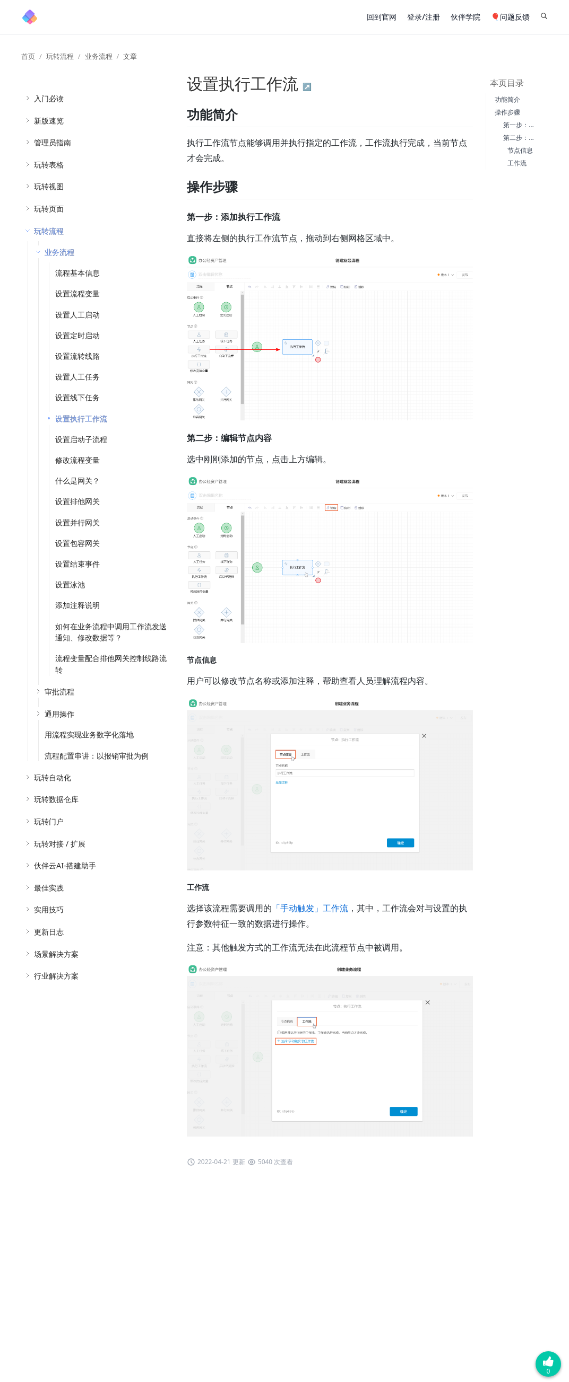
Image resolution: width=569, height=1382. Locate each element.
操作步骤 (507, 112)
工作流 (517, 163)
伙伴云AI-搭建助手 (65, 865)
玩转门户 (49, 821)
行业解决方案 (56, 976)
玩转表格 (49, 165)
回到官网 (381, 17)
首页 (28, 56)
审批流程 (59, 691)
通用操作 (59, 714)
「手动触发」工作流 (310, 908)
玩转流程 (60, 56)
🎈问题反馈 (510, 17)
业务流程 (99, 56)
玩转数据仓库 (56, 799)
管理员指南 (52, 142)
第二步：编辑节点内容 (535, 137)
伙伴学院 (465, 17)
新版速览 (49, 121)
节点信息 (520, 150)
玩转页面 (49, 209)
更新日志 (49, 932)
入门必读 (49, 98)
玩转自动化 (52, 777)
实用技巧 (49, 909)
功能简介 (507, 99)
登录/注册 (423, 17)
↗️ (307, 87)
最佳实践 (49, 888)
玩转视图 (49, 186)
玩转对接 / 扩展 (59, 844)
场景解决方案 (56, 954)
